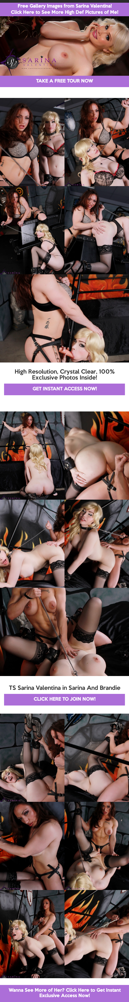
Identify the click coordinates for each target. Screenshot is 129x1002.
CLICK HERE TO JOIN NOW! (64, 699)
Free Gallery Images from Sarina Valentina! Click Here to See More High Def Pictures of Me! (64, 9)
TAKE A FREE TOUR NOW (64, 81)
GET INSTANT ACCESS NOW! (65, 389)
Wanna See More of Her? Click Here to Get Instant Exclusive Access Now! (65, 993)
